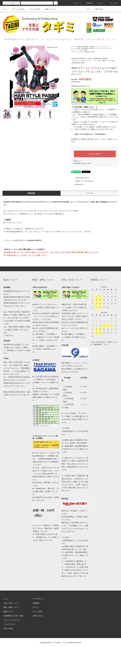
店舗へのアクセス (49, 9)
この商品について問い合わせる (82, 181)
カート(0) (112, 3)
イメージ (89, 193)
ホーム (5, 9)
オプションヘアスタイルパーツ (104, 48)
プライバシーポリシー (12, 620)
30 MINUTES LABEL (89, 52)
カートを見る (38, 611)
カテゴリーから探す (17, 9)
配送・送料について (11, 607)
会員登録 (88, 3)
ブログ (86, 9)
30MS (85, 50)
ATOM (10, 628)
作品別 (78, 48)
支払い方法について (11, 603)
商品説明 (31, 193)
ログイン (99, 3)
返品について (78, 161)
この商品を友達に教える (80, 178)
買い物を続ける (77, 184)
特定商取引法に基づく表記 (82, 163)
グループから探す (33, 9)
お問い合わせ (97, 9)
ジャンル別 (79, 50)
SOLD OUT (95, 154)
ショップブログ (9, 624)
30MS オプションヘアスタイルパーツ (100, 46)
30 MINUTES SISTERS (82, 46)
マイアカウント (38, 599)
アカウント (76, 3)
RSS (5, 628)
